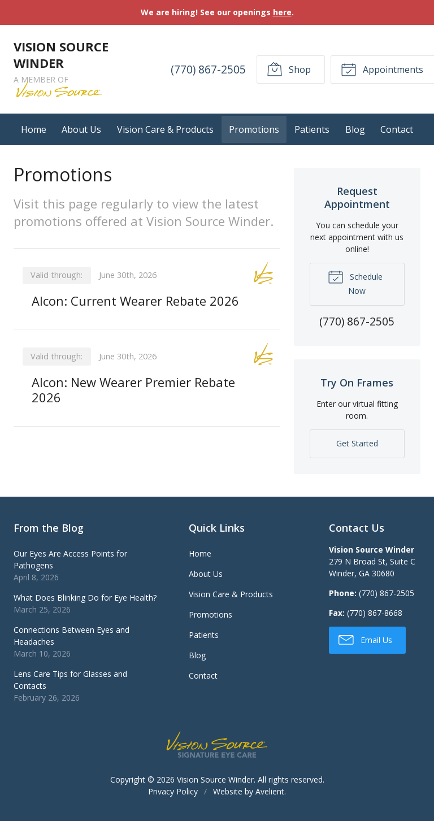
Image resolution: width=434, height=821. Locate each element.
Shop (289, 69)
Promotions (254, 129)
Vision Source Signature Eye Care (217, 744)
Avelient (269, 791)
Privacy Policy (173, 791)
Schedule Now (355, 282)
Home (33, 129)
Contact (396, 129)
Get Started (357, 443)
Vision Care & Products (165, 129)
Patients (311, 129)
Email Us (365, 639)
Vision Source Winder (215, 779)
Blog (355, 129)
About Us (81, 129)
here (282, 12)
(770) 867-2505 (208, 69)
